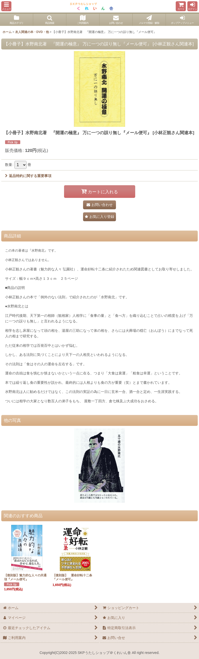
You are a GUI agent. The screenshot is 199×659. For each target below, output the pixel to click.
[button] (6, 6)
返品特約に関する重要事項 (28, 176)
